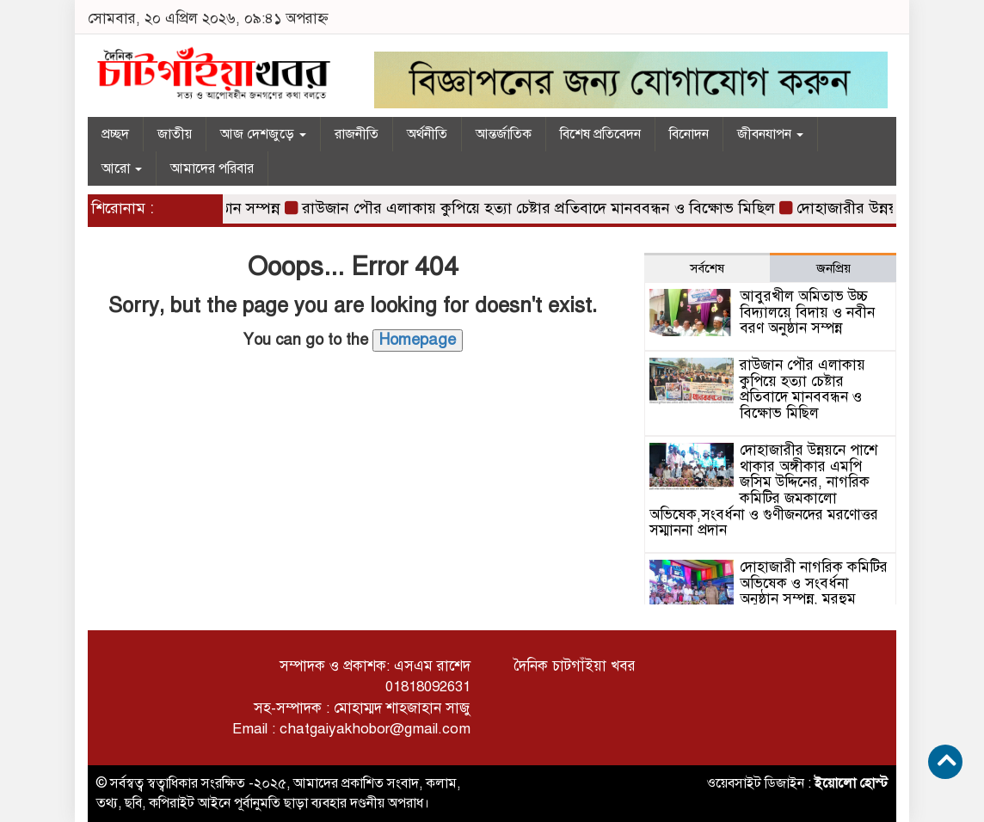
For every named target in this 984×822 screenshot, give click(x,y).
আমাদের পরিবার (212, 168)
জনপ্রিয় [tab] (833, 268)
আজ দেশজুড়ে (263, 134)
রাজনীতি (356, 134)
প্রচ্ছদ (115, 134)
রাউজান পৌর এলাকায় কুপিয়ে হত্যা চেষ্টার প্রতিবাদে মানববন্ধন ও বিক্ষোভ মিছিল (543, 208)
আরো (121, 168)
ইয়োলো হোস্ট (851, 783)
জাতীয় (174, 134)
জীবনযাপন (770, 134)
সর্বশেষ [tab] (707, 268)
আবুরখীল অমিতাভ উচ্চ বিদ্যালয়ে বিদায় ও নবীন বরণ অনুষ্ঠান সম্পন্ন (807, 312)
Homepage (417, 339)
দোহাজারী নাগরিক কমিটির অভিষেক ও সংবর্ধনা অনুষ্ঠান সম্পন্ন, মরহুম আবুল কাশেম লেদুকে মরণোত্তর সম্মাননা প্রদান (768, 599)
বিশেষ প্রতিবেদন (600, 134)
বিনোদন (689, 134)
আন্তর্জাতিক (504, 134)
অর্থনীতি (427, 134)
